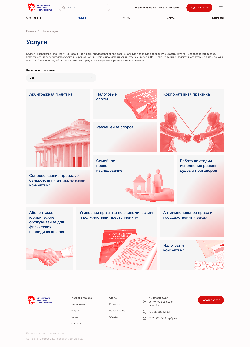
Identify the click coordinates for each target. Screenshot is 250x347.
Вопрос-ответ (117, 310)
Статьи (171, 17)
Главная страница (82, 297)
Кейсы (126, 17)
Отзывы (113, 317)
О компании (33, 17)
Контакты (218, 17)
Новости (76, 323)
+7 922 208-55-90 (170, 7)
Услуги (81, 17)
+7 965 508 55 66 (145, 7)
